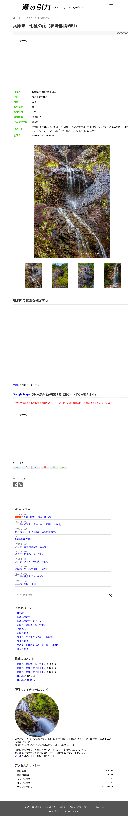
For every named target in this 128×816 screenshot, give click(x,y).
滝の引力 (60, 811)
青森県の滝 (22, 641)
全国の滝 (21, 629)
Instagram (100, 807)
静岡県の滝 (22, 633)
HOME (20, 613)
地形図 (16, 385)
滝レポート (88, 807)
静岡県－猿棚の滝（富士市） (31, 668)
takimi (30, 680)
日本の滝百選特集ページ (29, 621)
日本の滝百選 (23, 617)
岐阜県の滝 (22, 649)
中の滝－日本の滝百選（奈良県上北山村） (38, 645)
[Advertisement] (36, 436)
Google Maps (21, 394)
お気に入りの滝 (74, 807)
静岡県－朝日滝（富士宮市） (31, 625)
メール (18, 756)
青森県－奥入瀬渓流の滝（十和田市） (36, 637)
